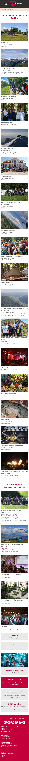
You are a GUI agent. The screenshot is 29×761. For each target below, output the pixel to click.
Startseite (3, 9)
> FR (14, 718)
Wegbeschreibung (5, 731)
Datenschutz (10, 753)
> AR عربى (21, 718)
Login (2, 757)
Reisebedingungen (14, 684)
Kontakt (3, 752)
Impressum (3, 753)
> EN (10, 718)
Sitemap (3, 755)
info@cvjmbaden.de (9, 738)
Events (9, 9)
